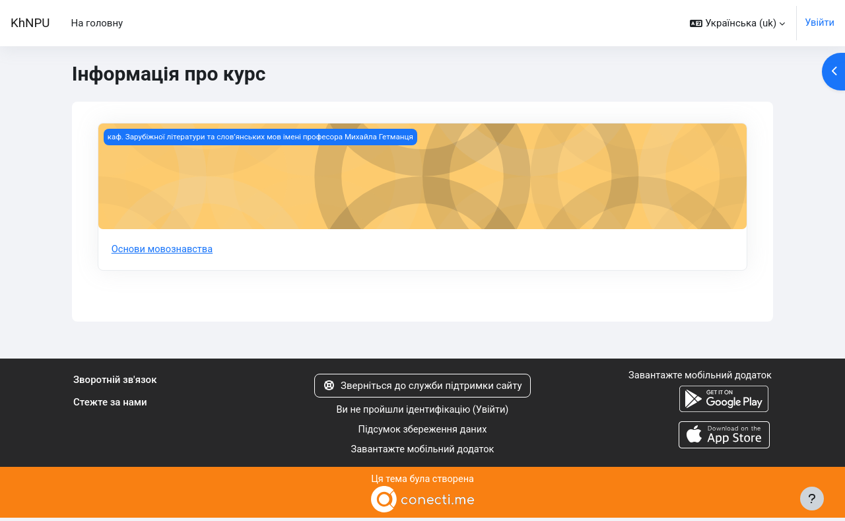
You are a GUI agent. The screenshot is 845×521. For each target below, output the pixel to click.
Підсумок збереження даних (422, 431)
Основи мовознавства (164, 250)
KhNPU (30, 23)
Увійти (819, 23)
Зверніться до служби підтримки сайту (422, 386)
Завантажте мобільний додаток (422, 452)
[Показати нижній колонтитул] (812, 498)
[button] (737, 23)
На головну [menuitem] (97, 23)
